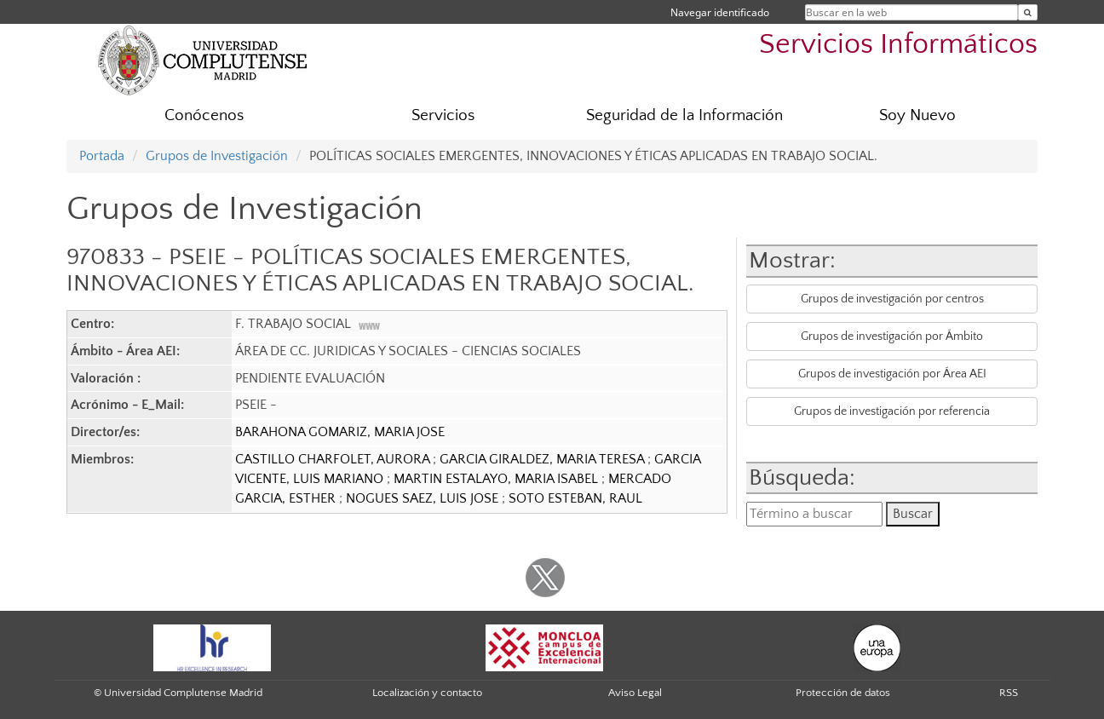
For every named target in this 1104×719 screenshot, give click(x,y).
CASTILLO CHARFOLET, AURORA (334, 459)
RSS (1008, 693)
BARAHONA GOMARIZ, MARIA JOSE (340, 432)
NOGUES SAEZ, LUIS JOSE (424, 498)
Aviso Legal (635, 693)
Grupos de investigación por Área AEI (892, 374)
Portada (101, 156)
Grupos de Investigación (217, 156)
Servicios (442, 115)
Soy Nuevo (917, 115)
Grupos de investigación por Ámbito (892, 336)
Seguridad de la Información (684, 115)
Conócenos (204, 115)
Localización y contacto (427, 693)
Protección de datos (843, 693)
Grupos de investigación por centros (892, 299)
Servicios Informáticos (898, 44)
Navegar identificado (719, 12)
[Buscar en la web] (1028, 12)
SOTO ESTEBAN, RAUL (575, 498)
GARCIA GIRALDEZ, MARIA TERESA (543, 459)
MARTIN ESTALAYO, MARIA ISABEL (497, 478)
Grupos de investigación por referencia (892, 411)
